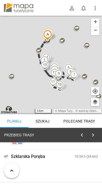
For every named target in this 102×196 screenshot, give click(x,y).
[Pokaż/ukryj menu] (95, 8)
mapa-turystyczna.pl (18, 8)
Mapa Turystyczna (70, 111)
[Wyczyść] (94, 133)
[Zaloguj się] (71, 8)
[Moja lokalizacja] (95, 91)
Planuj (14, 121)
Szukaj (43, 121)
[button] (47, 35)
